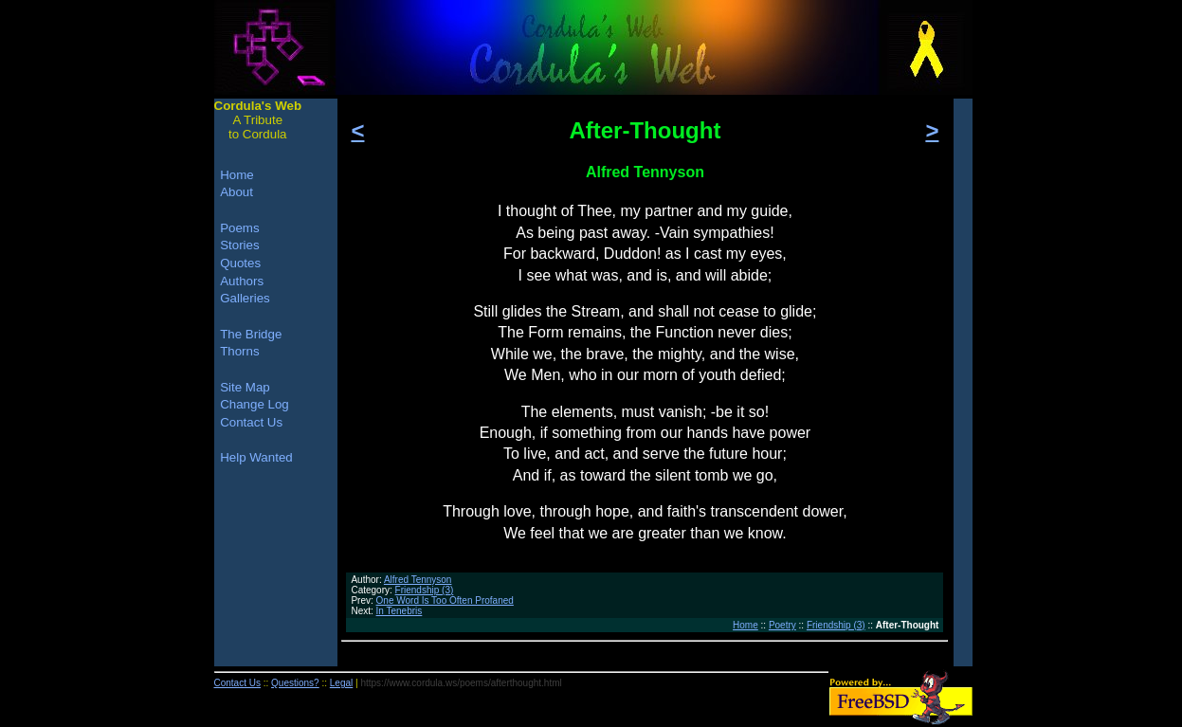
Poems (239, 228)
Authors (242, 281)
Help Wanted (256, 457)
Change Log (254, 404)
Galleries (245, 298)
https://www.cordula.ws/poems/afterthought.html (460, 683)
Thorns (239, 351)
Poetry (782, 625)
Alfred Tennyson (418, 579)
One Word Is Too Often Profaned (445, 600)
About (236, 192)
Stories (239, 245)
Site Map (245, 387)
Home (745, 625)
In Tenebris (399, 611)
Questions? (295, 683)
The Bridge (251, 334)
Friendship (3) (424, 590)
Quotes (240, 263)
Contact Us (251, 422)
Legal (341, 683)
